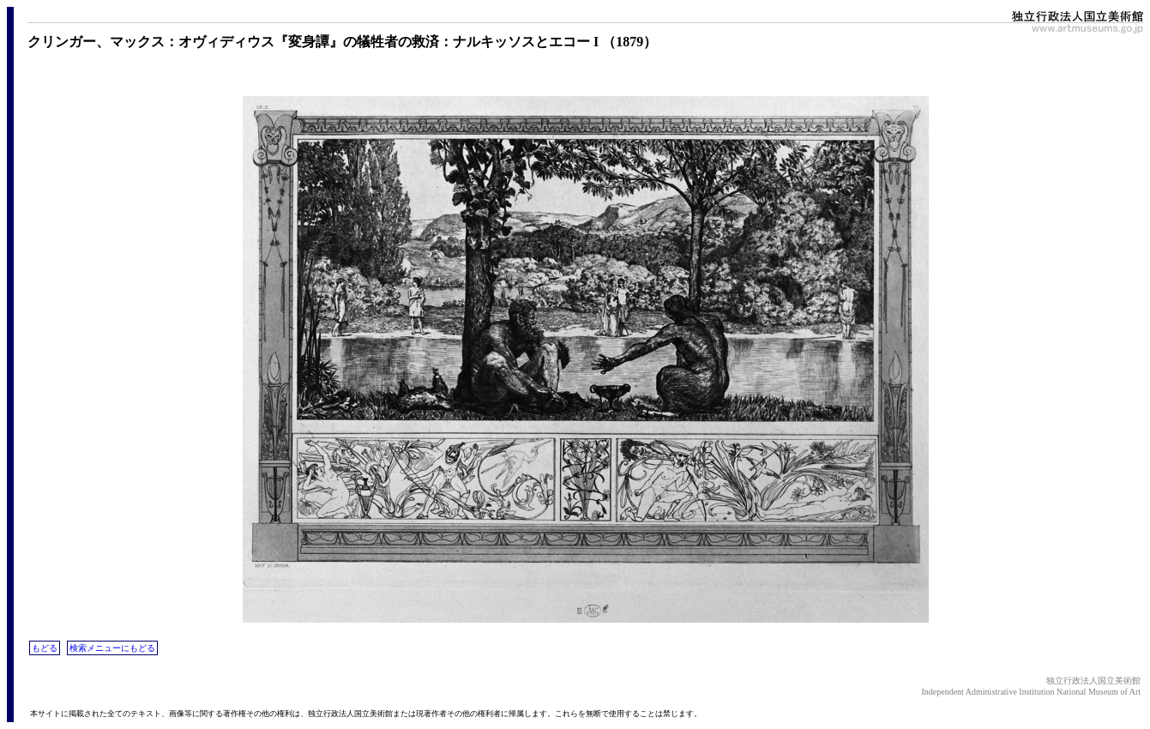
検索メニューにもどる (112, 648)
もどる (44, 648)
